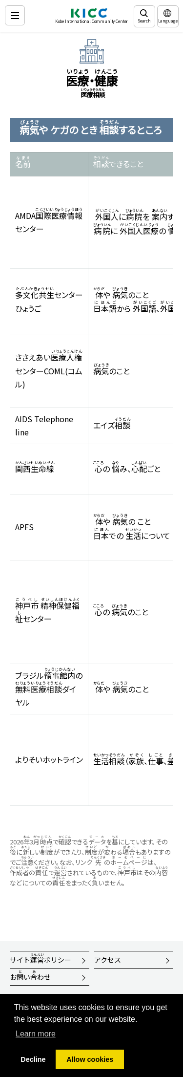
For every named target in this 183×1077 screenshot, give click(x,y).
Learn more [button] (36, 1034)
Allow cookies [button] (89, 1059)
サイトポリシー (40, 958)
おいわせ (30, 975)
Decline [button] (32, 1059)
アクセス (107, 960)
